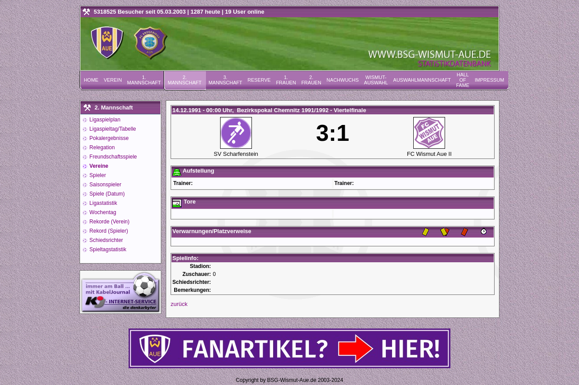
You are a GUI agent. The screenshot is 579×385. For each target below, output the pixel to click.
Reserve (259, 80)
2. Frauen (311, 80)
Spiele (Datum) (106, 194)
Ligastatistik (102, 203)
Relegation (101, 147)
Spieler (97, 175)
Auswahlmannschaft (422, 80)
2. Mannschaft (185, 80)
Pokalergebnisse (108, 138)
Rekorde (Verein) (109, 222)
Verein (113, 80)
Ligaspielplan (104, 120)
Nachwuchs (343, 80)
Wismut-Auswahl (376, 80)
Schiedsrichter (105, 240)
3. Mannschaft (225, 80)
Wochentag (102, 212)
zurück (179, 304)
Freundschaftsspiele (112, 157)
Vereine (98, 166)
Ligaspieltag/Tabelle (112, 129)
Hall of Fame (462, 80)
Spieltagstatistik (107, 249)
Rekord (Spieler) (108, 231)
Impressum (489, 80)
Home (91, 80)
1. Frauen (286, 80)
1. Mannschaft (144, 80)
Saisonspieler (104, 184)
